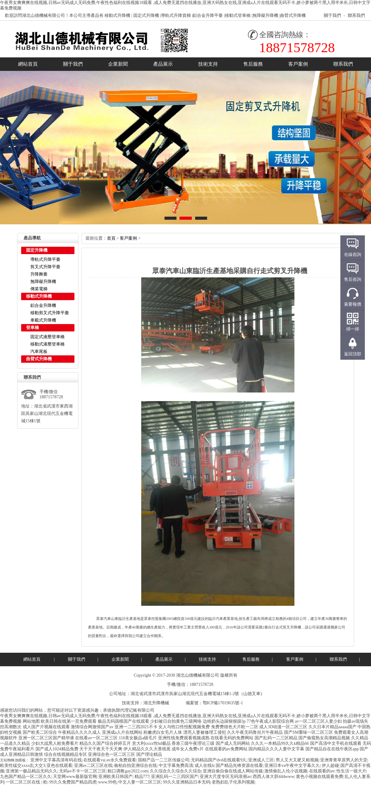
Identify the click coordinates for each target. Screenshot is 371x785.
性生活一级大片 (351, 771)
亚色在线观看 (59, 765)
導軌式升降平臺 (45, 259)
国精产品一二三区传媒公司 (163, 760)
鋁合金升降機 (43, 305)
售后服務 (253, 64)
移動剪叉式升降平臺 (49, 313)
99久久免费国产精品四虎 (73, 782)
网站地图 (31, 721)
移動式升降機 (117, 15)
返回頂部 (352, 354)
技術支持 (208, 64)
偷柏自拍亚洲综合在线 (135, 765)
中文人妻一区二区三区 (139, 782)
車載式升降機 (43, 320)
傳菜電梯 (38, 289)
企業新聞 (118, 64)
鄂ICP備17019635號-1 (223, 703)
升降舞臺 (38, 274)
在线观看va (93, 760)
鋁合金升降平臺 (208, 15)
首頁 (111, 238)
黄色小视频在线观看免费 (319, 776)
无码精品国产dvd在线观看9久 (219, 760)
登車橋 (32, 327)
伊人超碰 (330, 765)
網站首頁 (28, 64)
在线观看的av (322, 771)
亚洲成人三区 (261, 760)
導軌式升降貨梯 (176, 15)
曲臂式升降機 (293, 15)
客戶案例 (298, 64)
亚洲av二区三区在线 (93, 765)
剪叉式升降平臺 (45, 267)
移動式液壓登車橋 (47, 344)
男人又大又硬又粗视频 (297, 760)
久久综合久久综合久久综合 (175, 771)
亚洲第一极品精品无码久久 (31, 771)
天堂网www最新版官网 (75, 776)
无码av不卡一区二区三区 (82, 771)
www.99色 (107, 782)
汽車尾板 (38, 351)
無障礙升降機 (265, 15)
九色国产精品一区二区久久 (25, 776)
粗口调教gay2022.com (128, 771)
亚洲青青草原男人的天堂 (343, 760)
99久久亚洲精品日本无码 (186, 782)
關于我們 (332, 15)
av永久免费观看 (121, 760)
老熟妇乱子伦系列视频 (233, 782)
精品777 (142, 776)
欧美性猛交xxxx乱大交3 (22, 765)
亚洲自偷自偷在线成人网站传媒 (233, 771)
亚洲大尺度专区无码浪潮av (225, 776)
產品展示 (163, 64)
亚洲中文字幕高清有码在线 (56, 760)
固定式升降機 (146, 15)
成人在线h (204, 765)
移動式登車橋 (238, 15)
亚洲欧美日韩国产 (115, 776)
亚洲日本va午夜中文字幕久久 (292, 765)
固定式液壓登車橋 (47, 336)
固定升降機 (36, 250)
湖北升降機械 (156, 703)
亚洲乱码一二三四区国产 (174, 776)
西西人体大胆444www (273, 776)
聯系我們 (356, 15)
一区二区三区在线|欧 (26, 782)
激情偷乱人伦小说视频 (285, 771)
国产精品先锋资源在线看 (239, 765)
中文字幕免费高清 (176, 765)
